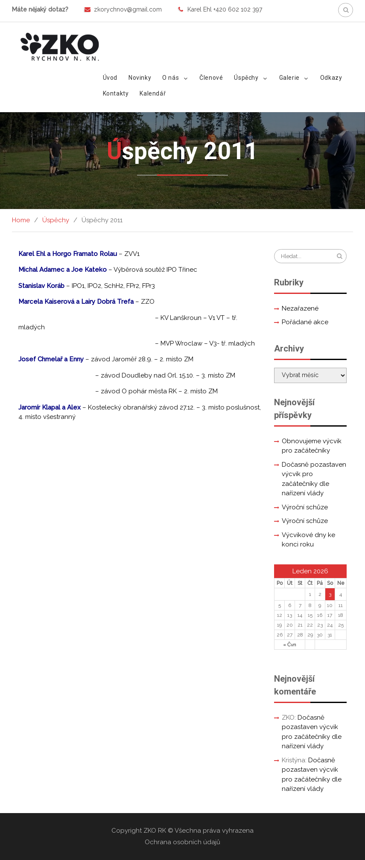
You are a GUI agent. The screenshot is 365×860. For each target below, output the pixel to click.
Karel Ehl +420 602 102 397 (224, 9)
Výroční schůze (305, 507)
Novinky (139, 77)
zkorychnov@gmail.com (128, 9)
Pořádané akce (305, 322)
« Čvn (289, 645)
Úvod (110, 77)
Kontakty (116, 93)
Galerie (289, 77)
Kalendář (153, 93)
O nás (170, 77)
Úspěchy (246, 77)
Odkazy (331, 77)
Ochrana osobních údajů (182, 842)
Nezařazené (300, 308)
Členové (211, 77)
